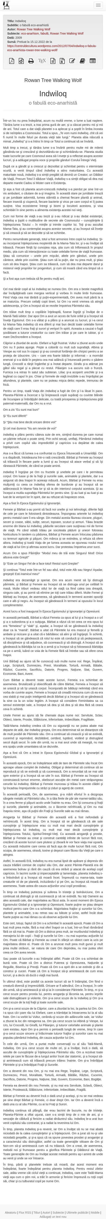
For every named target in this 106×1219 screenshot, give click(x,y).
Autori (46, 1212)
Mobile (95, 1212)
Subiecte (58, 1212)
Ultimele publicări (77, 1212)
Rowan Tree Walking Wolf (33, 29)
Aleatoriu (10, 1212)
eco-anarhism (30, 33)
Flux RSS (25, 1212)
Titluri (36, 1212)
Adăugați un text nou (53, 1216)
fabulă (45, 33)
